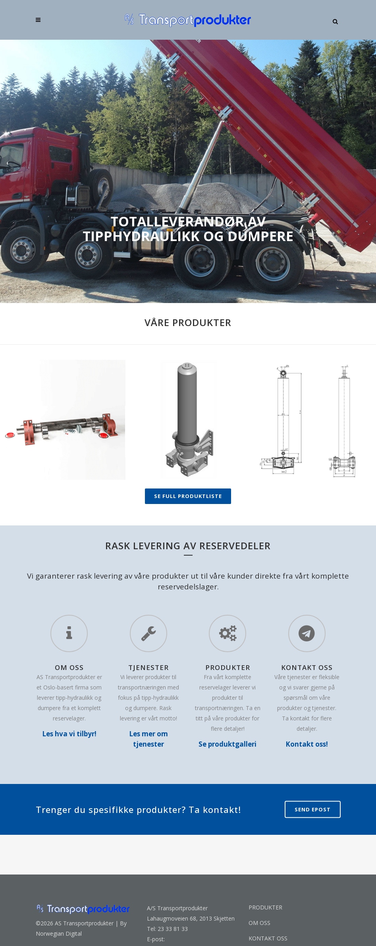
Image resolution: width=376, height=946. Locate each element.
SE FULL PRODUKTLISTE (188, 496)
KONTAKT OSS (268, 938)
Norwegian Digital (59, 933)
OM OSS (259, 923)
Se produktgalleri (227, 744)
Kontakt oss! (306, 744)
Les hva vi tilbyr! (69, 733)
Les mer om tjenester (148, 739)
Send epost (313, 809)
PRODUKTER (265, 907)
